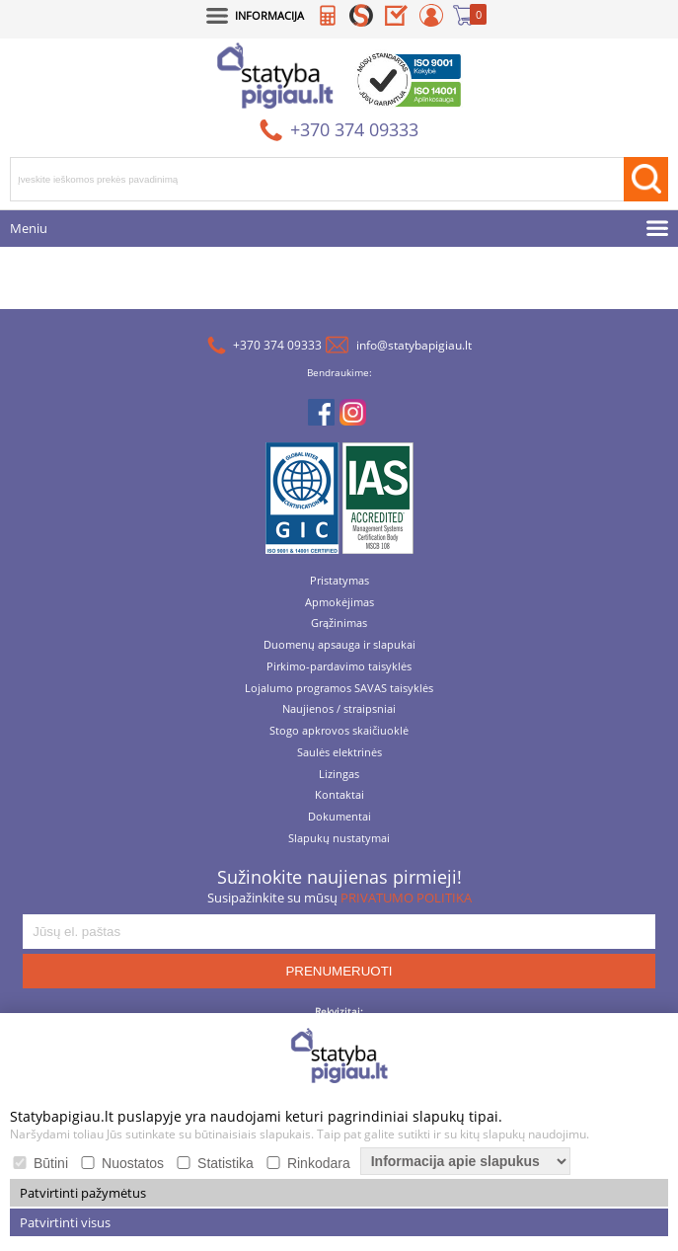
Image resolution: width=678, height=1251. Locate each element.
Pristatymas (339, 581)
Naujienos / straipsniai (339, 709)
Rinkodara (318, 1163)
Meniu (28, 228)
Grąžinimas (339, 623)
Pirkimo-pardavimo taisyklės (339, 667)
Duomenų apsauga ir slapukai (339, 645)
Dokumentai (339, 817)
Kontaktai (339, 795)
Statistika (225, 1163)
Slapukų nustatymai (339, 838)
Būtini (51, 1163)
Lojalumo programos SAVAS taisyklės (339, 688)
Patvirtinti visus (65, 1222)
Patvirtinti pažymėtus (83, 1193)
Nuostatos (133, 1163)
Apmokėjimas (339, 602)
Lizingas (339, 774)
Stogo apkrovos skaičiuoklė (339, 731)
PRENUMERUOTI (338, 971)
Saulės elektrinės (339, 752)
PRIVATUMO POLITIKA (406, 897)
